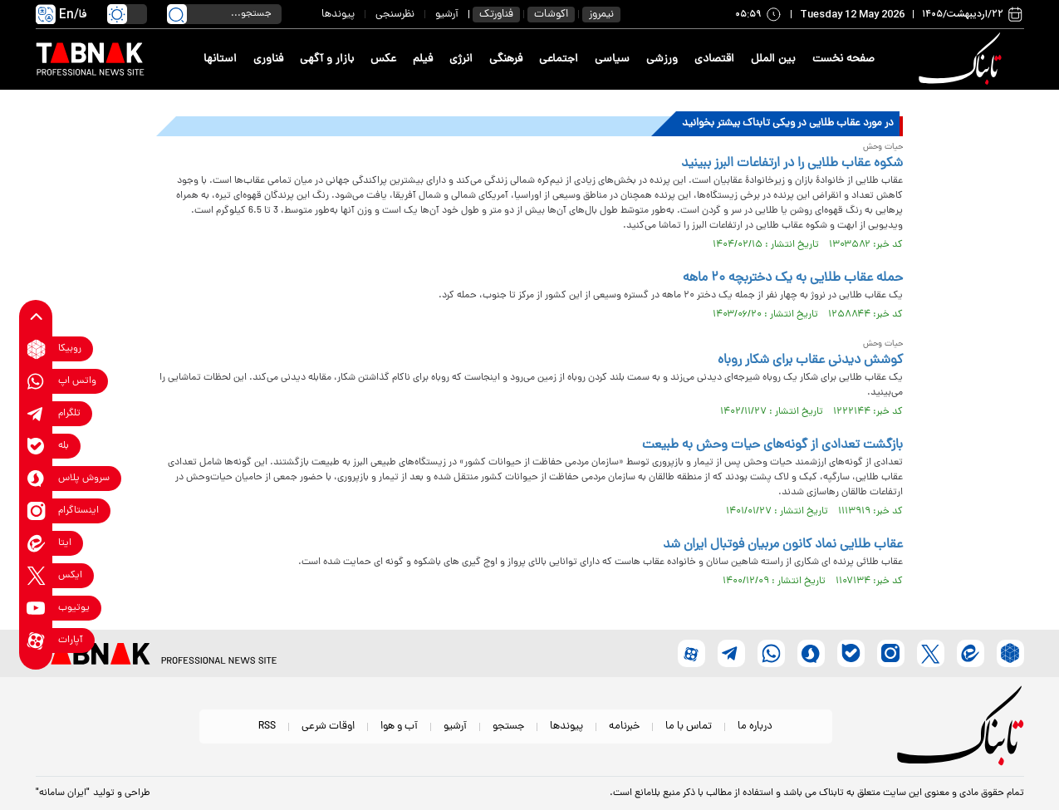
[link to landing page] (963, 59)
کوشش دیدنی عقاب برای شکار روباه (810, 361)
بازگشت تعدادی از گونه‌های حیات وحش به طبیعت (772, 445)
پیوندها (338, 14)
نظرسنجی (394, 14)
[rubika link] (36, 349)
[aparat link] (36, 641)
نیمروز (601, 14)
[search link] (177, 14)
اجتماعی (558, 59)
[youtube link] (36, 608)
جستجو (508, 726)
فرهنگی (505, 59)
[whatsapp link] (36, 381)
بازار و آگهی (327, 59)
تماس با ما (688, 726)
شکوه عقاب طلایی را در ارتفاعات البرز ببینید (792, 164)
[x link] (36, 576)
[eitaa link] (36, 543)
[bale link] (36, 446)
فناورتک (496, 14)
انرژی (461, 59)
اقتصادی (714, 59)
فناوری (268, 59)
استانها (220, 59)
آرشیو (446, 14)
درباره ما (755, 726)
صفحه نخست (843, 59)
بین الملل (773, 59)
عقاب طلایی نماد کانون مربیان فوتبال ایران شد (783, 545)
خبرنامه (624, 726)
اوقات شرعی (328, 726)
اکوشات (551, 14)
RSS (267, 726)
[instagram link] (36, 511)
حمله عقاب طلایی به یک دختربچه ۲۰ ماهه (793, 278)
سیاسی (612, 59)
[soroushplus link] (36, 479)
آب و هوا (399, 726)
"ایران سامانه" (63, 793)
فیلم (423, 59)
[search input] (224, 14)
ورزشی (662, 59)
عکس (383, 59)
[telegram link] (36, 414)
